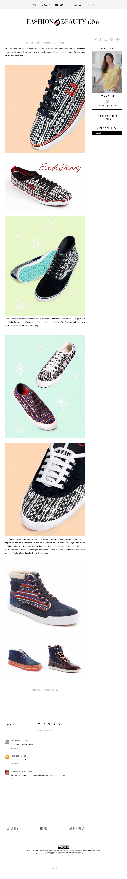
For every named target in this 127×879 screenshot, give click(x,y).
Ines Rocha (16, 756)
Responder (14, 748)
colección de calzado (60, 52)
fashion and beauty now (46, 850)
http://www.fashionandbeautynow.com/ (70, 852)
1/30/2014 (28, 740)
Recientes (11, 828)
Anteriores (77, 828)
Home (43, 828)
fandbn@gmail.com (107, 105)
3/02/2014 (28, 771)
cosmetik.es (17, 740)
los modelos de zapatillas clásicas (45, 322)
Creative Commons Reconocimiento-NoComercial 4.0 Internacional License (81, 850)
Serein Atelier (67, 868)
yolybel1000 (17, 771)
